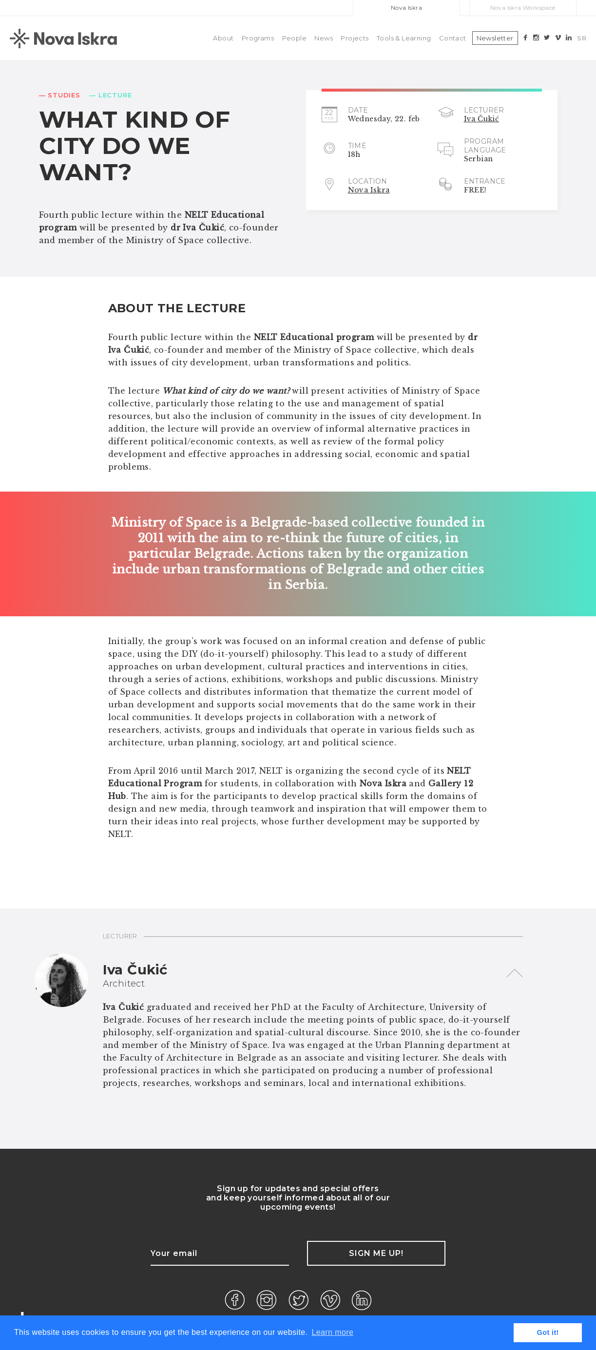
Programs (258, 38)
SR (581, 38)
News (323, 38)
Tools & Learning (404, 38)
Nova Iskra (406, 7)
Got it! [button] (548, 1332)
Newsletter (495, 38)
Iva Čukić (482, 118)
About (223, 38)
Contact (452, 38)
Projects (354, 38)
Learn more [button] (332, 1332)
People (294, 38)
